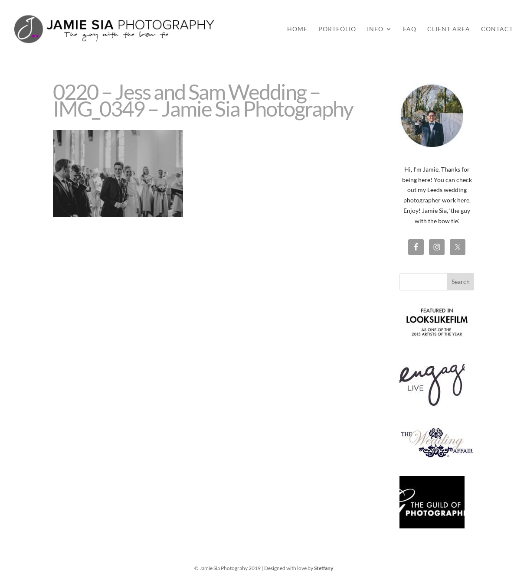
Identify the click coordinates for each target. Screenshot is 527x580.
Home (297, 29)
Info (375, 29)
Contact (497, 29)
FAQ (409, 29)
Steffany (323, 568)
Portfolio (337, 29)
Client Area (448, 29)
